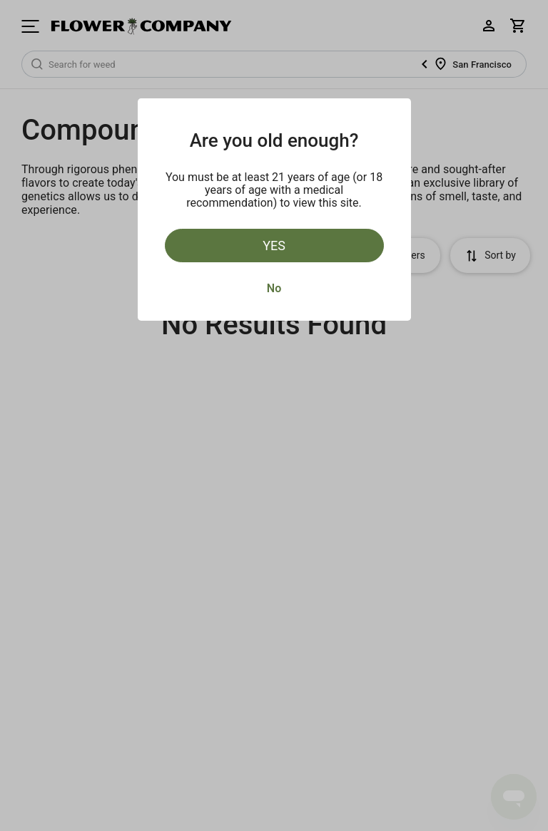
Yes (274, 245)
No (274, 288)
